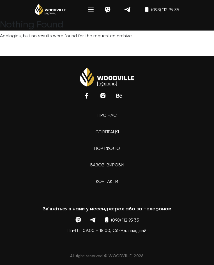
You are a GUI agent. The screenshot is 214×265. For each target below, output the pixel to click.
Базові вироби (107, 165)
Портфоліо (107, 149)
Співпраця (107, 132)
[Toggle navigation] (91, 9)
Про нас (107, 115)
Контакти (107, 182)
